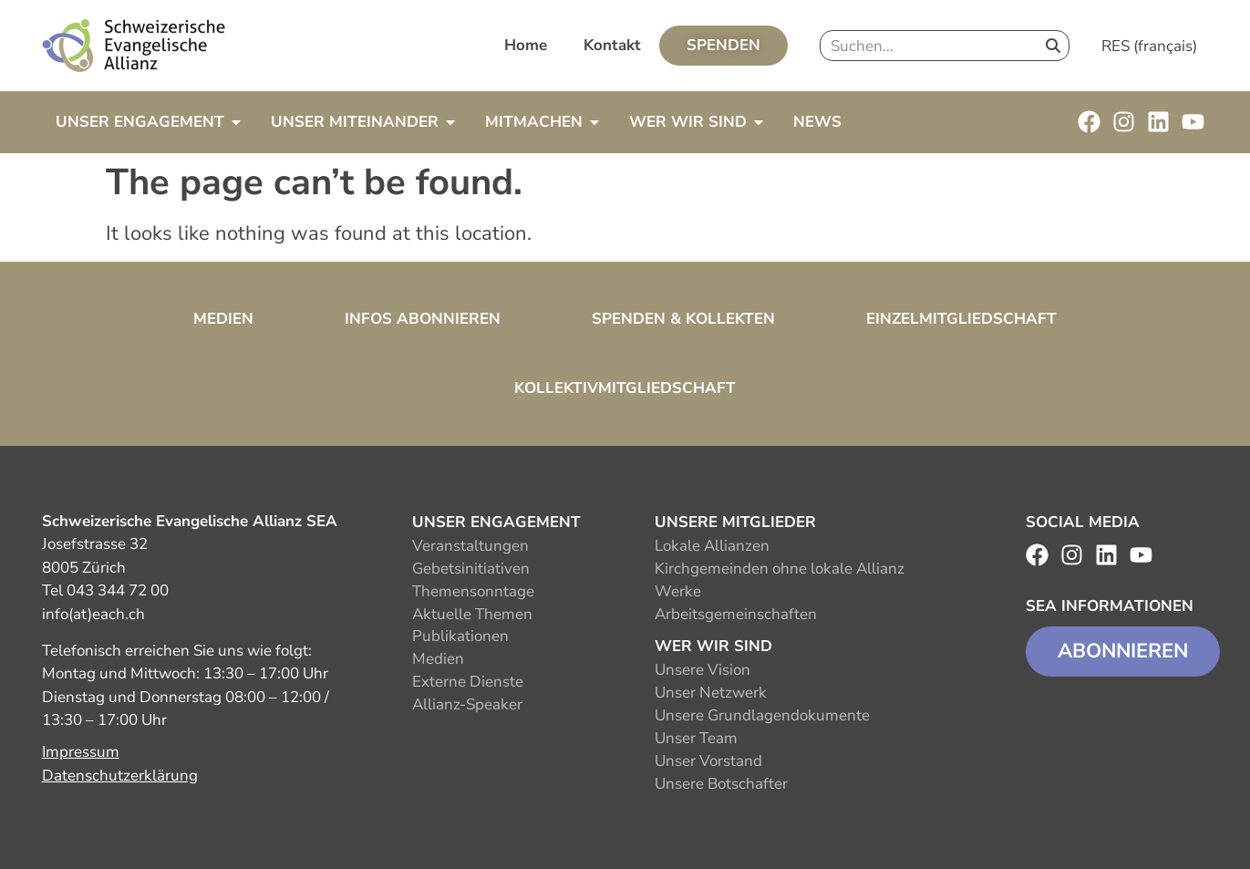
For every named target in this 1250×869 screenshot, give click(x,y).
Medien (223, 318)
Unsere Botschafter (721, 783)
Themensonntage (473, 591)
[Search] (1053, 45)
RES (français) (1149, 46)
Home (525, 45)
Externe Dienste (467, 681)
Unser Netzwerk (711, 692)
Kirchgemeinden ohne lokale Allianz (779, 568)
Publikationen (460, 636)
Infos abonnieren (423, 318)
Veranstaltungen (470, 545)
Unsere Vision (702, 669)
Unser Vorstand (708, 760)
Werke (678, 591)
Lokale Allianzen (712, 545)
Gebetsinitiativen (471, 568)
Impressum (80, 751)
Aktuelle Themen (472, 614)
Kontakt (612, 45)
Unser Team (696, 738)
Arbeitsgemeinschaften (736, 614)
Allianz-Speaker (467, 704)
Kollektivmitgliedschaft (625, 388)
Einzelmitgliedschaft (961, 318)
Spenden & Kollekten (683, 318)
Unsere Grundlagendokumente (762, 715)
